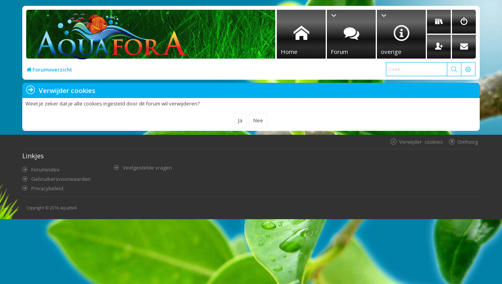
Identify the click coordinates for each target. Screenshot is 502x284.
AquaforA (68, 208)
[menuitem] (439, 22)
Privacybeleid (47, 188)
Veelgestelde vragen (147, 167)
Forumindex (45, 169)
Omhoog (467, 141)
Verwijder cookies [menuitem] (421, 141)
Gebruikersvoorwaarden (61, 178)
